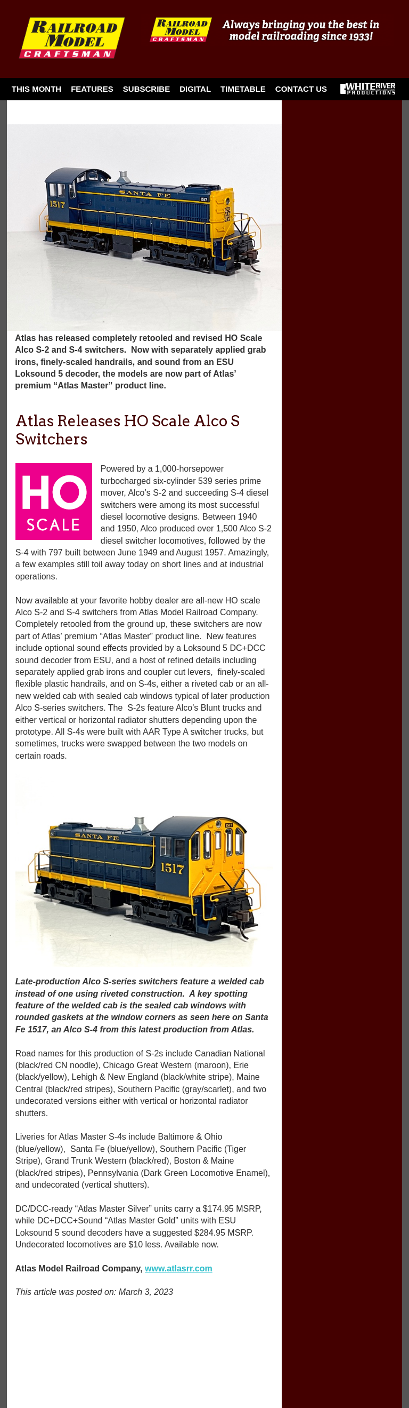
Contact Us (301, 88)
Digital (195, 88)
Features (92, 88)
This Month (36, 88)
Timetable (243, 88)
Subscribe (146, 88)
